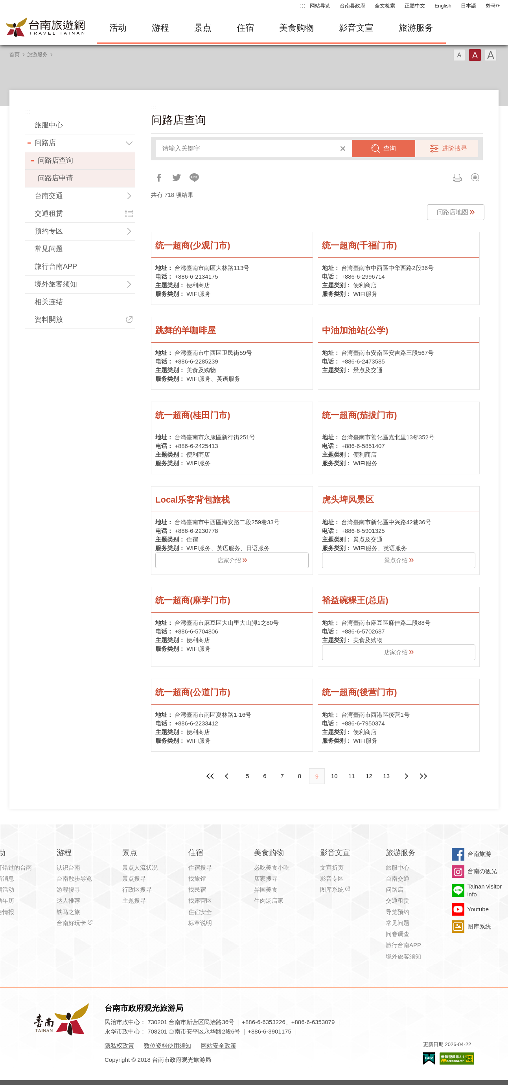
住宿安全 (200, 912)
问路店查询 (55, 160)
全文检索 (385, 6)
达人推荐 (68, 900)
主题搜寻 (134, 900)
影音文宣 (356, 28)
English (442, 6)
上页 (406, 776)
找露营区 (200, 900)
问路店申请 (55, 178)
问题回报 (475, 177)
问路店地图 (452, 212)
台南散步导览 (74, 878)
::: (302, 5)
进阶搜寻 (454, 148)
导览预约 (397, 912)
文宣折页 (332, 867)
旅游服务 (416, 28)
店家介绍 (229, 560)
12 (369, 776)
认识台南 (68, 867)
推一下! (176, 177)
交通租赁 (49, 213)
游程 (160, 28)
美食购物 (296, 28)
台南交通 (49, 196)
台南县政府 (352, 6)
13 (386, 776)
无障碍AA (457, 1058)
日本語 (468, 6)
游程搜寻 (68, 889)
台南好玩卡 (71, 923)
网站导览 (320, 6)
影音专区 (332, 878)
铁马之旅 (68, 912)
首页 (14, 54)
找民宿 (197, 889)
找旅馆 (197, 878)
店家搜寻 (266, 878)
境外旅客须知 (56, 284)
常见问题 (49, 249)
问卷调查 (397, 934)
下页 (228, 776)
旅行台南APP (56, 266)
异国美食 (266, 889)
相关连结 (49, 302)
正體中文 (415, 6)
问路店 (45, 143)
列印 (457, 177)
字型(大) (491, 55)
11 (351, 776)
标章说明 (200, 923)
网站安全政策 (218, 1045)
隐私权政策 (119, 1045)
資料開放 (49, 319)
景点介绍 (396, 560)
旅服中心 (49, 125)
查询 (389, 148)
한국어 (493, 6)
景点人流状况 (140, 867)
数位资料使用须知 (167, 1045)
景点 (203, 28)
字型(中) (475, 55)
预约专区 (49, 231)
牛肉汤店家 (268, 900)
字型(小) (459, 55)
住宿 (245, 28)
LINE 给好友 (194, 177)
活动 (118, 28)
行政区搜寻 (137, 889)
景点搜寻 (134, 878)
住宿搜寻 (200, 867)
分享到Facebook (159, 177)
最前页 (210, 776)
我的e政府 (429, 1058)
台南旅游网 (45, 28)
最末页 (423, 776)
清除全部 (343, 148)
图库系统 (332, 889)
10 (334, 776)
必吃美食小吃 (271, 867)
